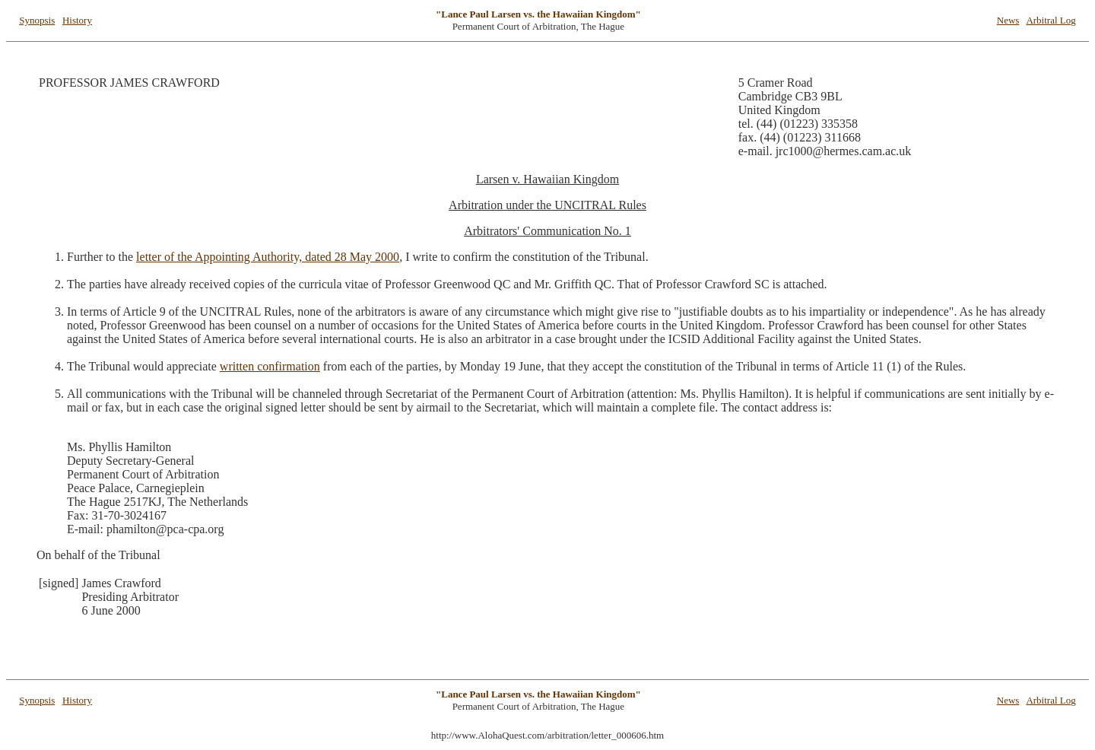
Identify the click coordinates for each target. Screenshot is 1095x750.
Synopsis (37, 20)
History (77, 20)
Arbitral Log (1050, 20)
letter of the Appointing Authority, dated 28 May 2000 (267, 256)
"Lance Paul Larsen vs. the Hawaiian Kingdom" (538, 14)
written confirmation (270, 366)
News (1008, 20)
